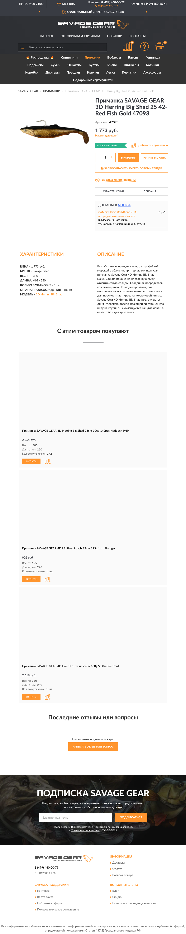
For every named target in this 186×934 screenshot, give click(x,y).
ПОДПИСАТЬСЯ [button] (131, 816)
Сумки (55, 65)
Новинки (114, 36)
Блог (115, 890)
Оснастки (74, 65)
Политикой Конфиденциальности (113, 826)
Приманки (92, 57)
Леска (110, 72)
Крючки (93, 72)
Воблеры (114, 57)
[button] (106, 5)
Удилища (153, 57)
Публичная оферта (49, 902)
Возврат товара (122, 874)
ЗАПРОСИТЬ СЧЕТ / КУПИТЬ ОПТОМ (131, 168)
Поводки (73, 72)
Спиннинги (69, 57)
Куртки (94, 65)
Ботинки (152, 65)
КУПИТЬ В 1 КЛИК (154, 157)
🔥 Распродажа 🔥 (40, 57)
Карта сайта (45, 896)
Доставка (118, 861)
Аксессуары (152, 72)
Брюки (112, 65)
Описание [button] (150, 191)
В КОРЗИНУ (128, 157)
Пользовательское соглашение (58, 909)
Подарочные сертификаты (93, 80)
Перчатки (129, 72)
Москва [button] (124, 205)
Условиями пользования (85, 829)
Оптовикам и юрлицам (80, 36)
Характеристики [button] (113, 191)
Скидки (117, 896)
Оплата (117, 868)
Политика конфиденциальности (134, 902)
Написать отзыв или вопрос (93, 746)
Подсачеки (35, 65)
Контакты (137, 36)
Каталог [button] (47, 36)
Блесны (133, 57)
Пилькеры (131, 65)
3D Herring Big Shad (49, 294)
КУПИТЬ (31, 461)
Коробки (31, 72)
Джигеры (52, 72)
